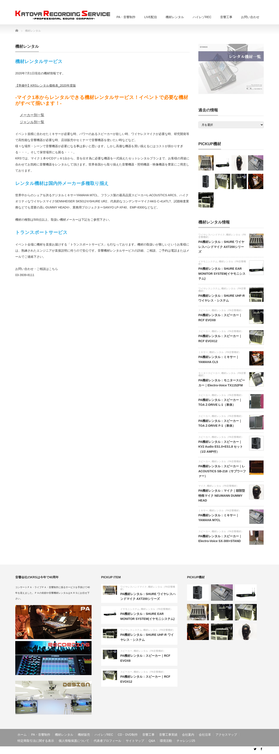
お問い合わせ (250, 17)
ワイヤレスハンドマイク (211, 234)
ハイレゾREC (202, 17)
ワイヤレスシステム (209, 288)
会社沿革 (205, 734)
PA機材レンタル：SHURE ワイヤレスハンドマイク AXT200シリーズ (221, 246)
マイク (202, 485)
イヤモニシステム (208, 261)
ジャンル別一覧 (32, 122)
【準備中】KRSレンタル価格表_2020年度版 (45, 85)
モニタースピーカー (209, 373)
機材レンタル (175, 17)
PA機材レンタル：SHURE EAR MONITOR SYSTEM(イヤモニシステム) (221, 273)
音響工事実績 (168, 734)
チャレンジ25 (186, 740)
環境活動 (166, 740)
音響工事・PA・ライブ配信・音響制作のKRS (217, 750)
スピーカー (204, 310)
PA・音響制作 (126, 17)
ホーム (22, 734)
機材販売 (84, 734)
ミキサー (203, 352)
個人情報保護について (74, 740)
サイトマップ (135, 740)
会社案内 (188, 734)
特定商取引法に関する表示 (35, 740)
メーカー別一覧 (32, 115)
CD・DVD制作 (128, 734)
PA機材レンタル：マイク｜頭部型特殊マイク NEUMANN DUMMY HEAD (221, 495)
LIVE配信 (150, 17)
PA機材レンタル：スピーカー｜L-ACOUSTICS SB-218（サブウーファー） (222, 471)
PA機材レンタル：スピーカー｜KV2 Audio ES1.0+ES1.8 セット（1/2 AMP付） (220, 446)
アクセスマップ (226, 734)
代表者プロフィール (107, 740)
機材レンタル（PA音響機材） (222, 262)
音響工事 (226, 17)
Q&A (152, 740)
